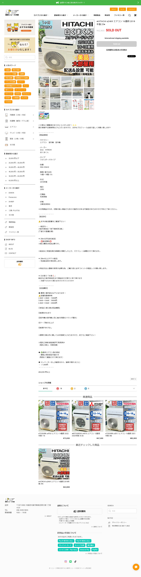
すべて (45, 388)
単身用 (107, 15)
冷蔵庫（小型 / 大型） (18, 115)
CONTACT (132, 9)
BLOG (122, 9)
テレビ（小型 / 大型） (18, 133)
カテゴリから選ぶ (42, 15)
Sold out (116, 44)
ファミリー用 (119, 15)
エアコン (13, 127)
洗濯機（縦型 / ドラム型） (20, 121)
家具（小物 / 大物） (17, 139)
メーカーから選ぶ (81, 15)
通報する (133, 379)
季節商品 (97, 15)
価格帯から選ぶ (61, 15)
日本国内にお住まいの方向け (116, 50)
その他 (12, 145)
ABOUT (114, 9)
